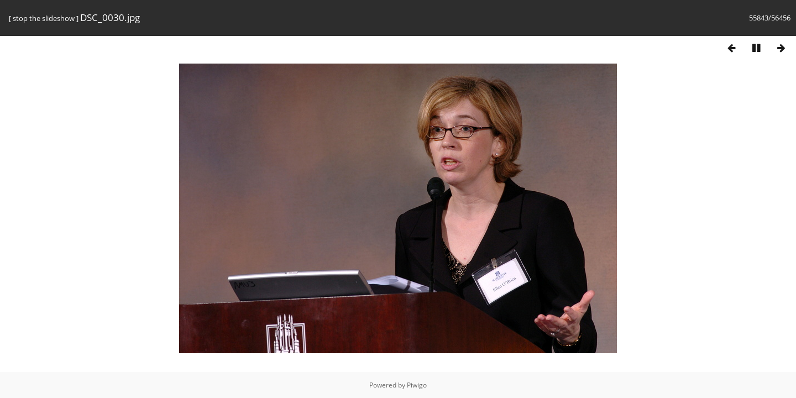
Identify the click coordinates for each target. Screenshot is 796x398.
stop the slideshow (44, 18)
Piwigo (417, 385)
